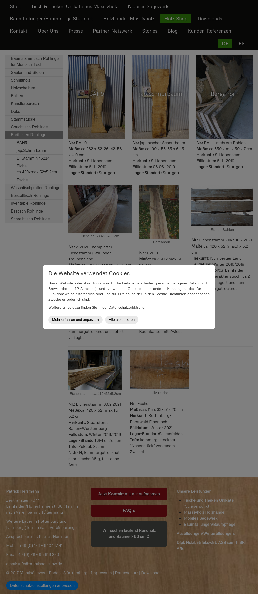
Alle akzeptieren (122, 320)
